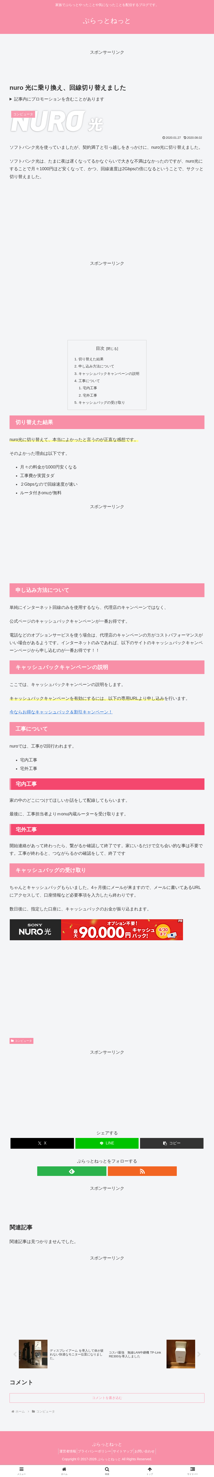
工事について (88, 382)
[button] (172, 1146)
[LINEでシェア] (107, 1146)
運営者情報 (62, 1455)
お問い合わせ (150, 1455)
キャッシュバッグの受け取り (101, 406)
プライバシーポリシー (93, 1455)
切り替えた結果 (90, 359)
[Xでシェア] (42, 1146)
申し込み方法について (96, 367)
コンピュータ (21, 1044)
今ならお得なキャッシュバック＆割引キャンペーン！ (61, 715)
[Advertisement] (107, 67)
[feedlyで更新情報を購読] (101, 1174)
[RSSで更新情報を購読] (112, 1174)
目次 (100, 348)
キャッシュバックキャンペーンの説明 (109, 374)
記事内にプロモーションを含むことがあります (59, 99)
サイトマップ (125, 1455)
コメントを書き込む (107, 1402)
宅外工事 (88, 398)
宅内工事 (88, 390)
